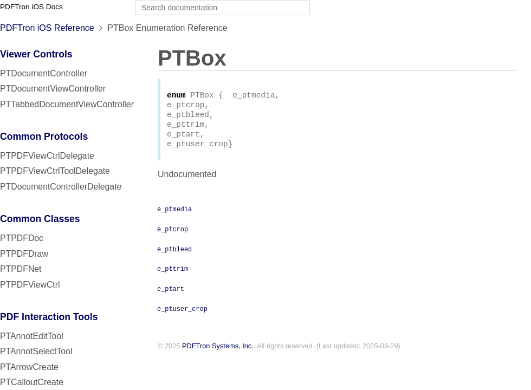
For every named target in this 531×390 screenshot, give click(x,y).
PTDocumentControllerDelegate (60, 186)
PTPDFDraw (24, 253)
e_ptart (170, 294)
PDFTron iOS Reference (47, 27)
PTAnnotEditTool (31, 336)
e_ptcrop (172, 235)
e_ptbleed (174, 255)
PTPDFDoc (21, 238)
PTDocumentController (43, 73)
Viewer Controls (36, 54)
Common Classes (40, 218)
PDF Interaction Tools (49, 316)
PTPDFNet (21, 269)
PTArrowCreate (29, 367)
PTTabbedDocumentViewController (67, 104)
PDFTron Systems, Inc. (218, 352)
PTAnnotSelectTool (36, 351)
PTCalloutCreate (31, 382)
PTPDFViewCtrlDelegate (47, 155)
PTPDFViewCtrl (30, 284)
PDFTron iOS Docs (31, 7)
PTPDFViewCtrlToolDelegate (55, 171)
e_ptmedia (174, 215)
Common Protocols (44, 136)
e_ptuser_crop (182, 314)
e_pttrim (172, 274)
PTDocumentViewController (53, 88)
